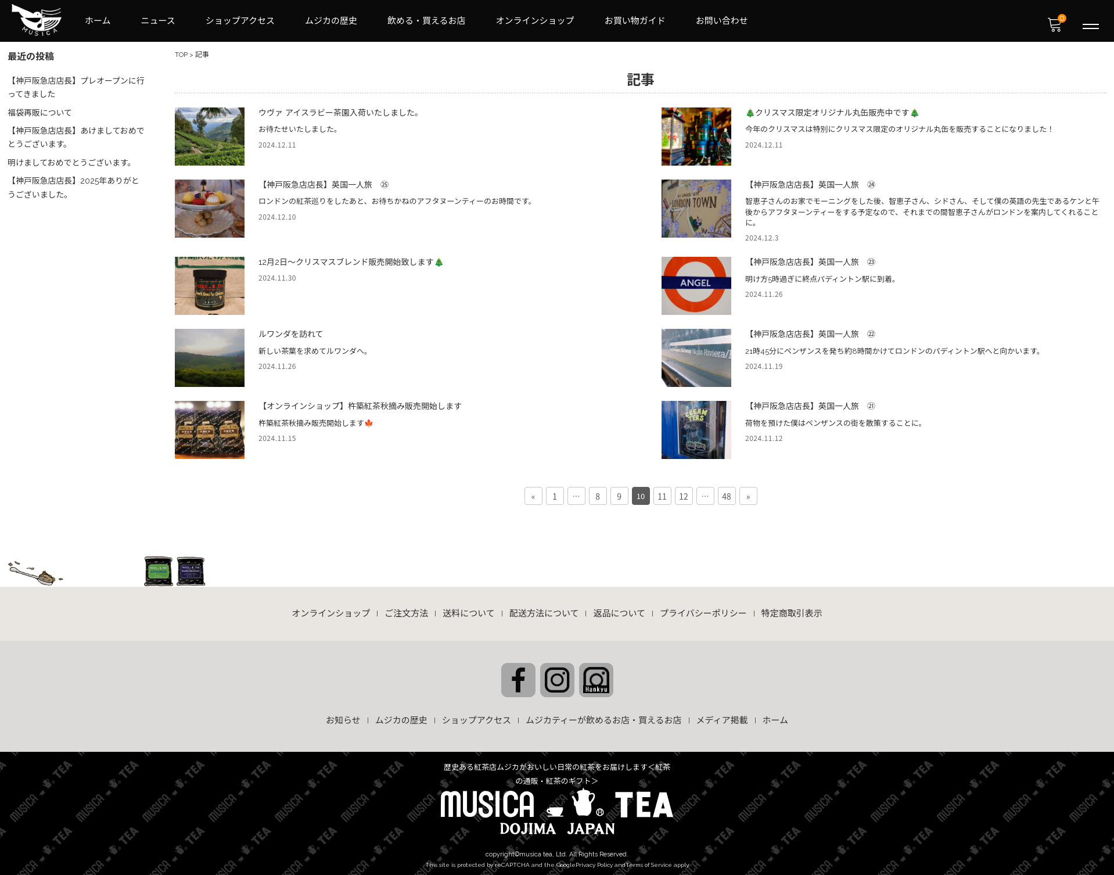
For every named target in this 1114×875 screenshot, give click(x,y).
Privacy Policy (594, 859)
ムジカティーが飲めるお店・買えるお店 (604, 716)
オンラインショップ (535, 21)
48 (726, 491)
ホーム (98, 21)
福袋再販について (40, 109)
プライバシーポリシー (703, 609)
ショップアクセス (240, 21)
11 (662, 491)
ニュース (158, 21)
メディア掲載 (722, 716)
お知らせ (343, 716)
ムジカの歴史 (331, 21)
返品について (619, 609)
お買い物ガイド (635, 21)
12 (683, 491)
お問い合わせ (722, 21)
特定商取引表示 (791, 609)
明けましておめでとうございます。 (72, 158)
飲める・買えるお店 (426, 21)
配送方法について (544, 609)
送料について (469, 609)
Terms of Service (649, 859)
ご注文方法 (406, 609)
